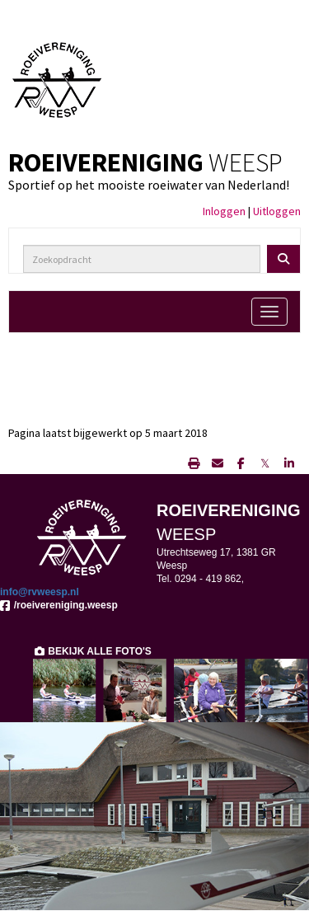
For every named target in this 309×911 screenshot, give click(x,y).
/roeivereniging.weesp (59, 605)
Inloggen (224, 211)
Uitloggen (277, 211)
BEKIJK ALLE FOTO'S (92, 651)
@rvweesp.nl (39, 592)
